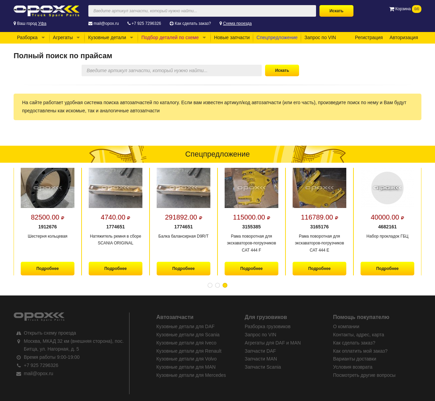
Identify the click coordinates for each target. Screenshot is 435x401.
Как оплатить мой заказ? (360, 351)
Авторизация (403, 37)
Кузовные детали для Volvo (186, 359)
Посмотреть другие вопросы (364, 375)
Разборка (27, 37)
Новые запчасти (232, 37)
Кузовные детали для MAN (185, 367)
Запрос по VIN (320, 37)
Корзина (405, 8)
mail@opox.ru (106, 23)
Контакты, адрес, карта (358, 334)
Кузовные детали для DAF (185, 326)
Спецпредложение (277, 37)
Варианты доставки (354, 359)
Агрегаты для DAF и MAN (273, 343)
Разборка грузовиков (268, 326)
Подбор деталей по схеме (170, 37)
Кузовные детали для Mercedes (191, 375)
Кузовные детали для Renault (189, 351)
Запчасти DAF (260, 351)
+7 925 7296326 (146, 23)
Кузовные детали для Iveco (186, 343)
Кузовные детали (107, 37)
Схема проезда (237, 23)
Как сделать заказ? (193, 23)
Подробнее (47, 268)
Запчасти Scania (263, 367)
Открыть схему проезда (50, 333)
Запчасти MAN (261, 359)
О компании (346, 326)
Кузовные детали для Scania (188, 334)
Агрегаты (63, 37)
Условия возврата (352, 367)
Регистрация (369, 37)
